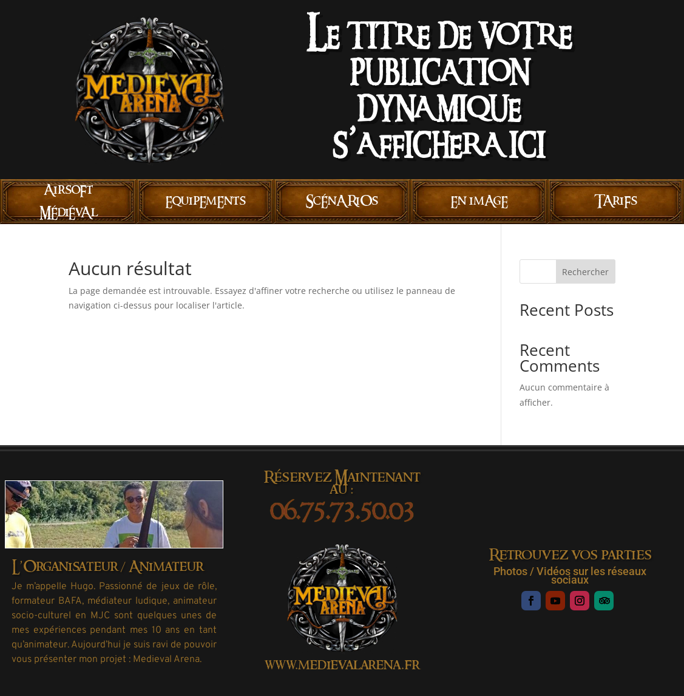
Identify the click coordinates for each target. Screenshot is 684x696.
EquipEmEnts (205, 201)
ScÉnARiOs (342, 201)
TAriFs (615, 201)
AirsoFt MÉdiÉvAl (68, 201)
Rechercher (585, 272)
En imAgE (478, 201)
